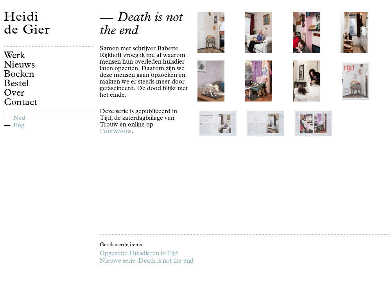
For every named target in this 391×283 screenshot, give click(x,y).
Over (14, 93)
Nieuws (19, 65)
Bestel (16, 84)
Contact (20, 103)
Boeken (19, 75)
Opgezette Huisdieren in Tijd (139, 254)
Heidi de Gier (27, 24)
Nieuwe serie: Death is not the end (147, 261)
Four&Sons (115, 132)
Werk (14, 56)
